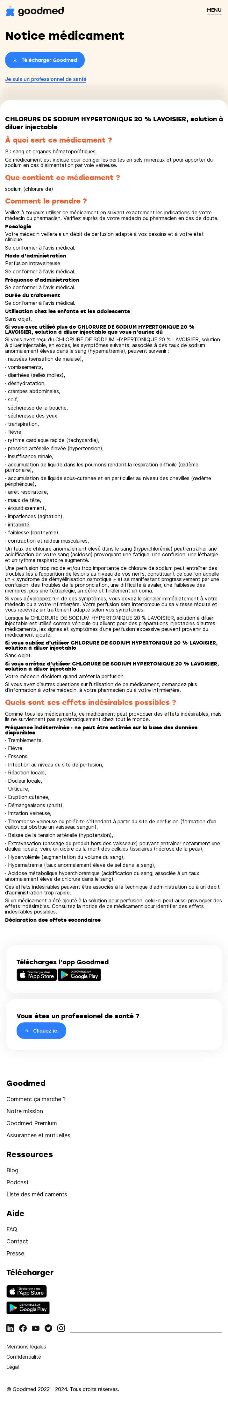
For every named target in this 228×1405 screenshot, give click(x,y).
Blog (12, 1170)
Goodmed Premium (31, 1123)
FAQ (11, 1229)
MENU (214, 9)
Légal (12, 1367)
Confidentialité (23, 1357)
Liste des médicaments (36, 1194)
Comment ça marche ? (36, 1099)
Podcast (17, 1182)
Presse (15, 1253)
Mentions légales (26, 1346)
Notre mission (24, 1111)
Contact (17, 1241)
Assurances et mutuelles (38, 1135)
